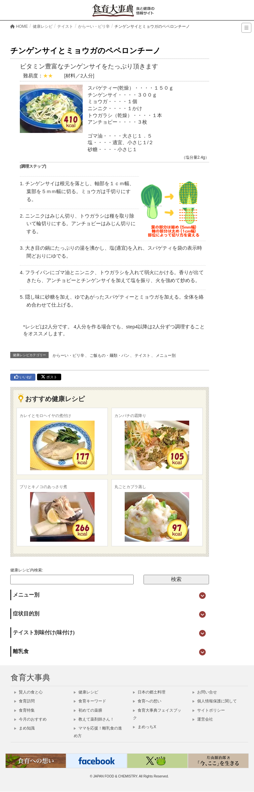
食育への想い (147, 701)
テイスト (142, 355)
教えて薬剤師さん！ (94, 719)
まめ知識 (24, 728)
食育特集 (24, 710)
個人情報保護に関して (214, 701)
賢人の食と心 (28, 692)
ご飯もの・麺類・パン (109, 355)
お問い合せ (204, 692)
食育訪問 (24, 701)
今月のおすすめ (30, 719)
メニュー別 (166, 355)
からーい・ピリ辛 (68, 355)
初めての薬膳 (88, 710)
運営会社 (202, 719)
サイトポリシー (208, 710)
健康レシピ (86, 692)
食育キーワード (90, 701)
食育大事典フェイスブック (157, 714)
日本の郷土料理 (149, 692)
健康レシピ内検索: (26, 570)
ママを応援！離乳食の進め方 (98, 732)
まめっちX (144, 727)
